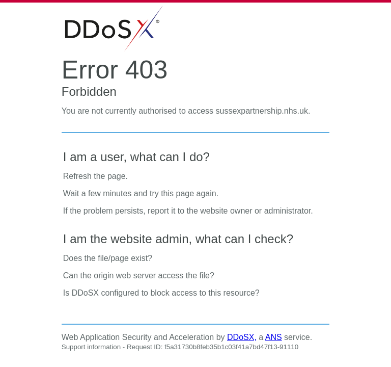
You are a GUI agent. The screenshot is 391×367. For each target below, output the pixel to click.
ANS (273, 337)
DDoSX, (242, 337)
